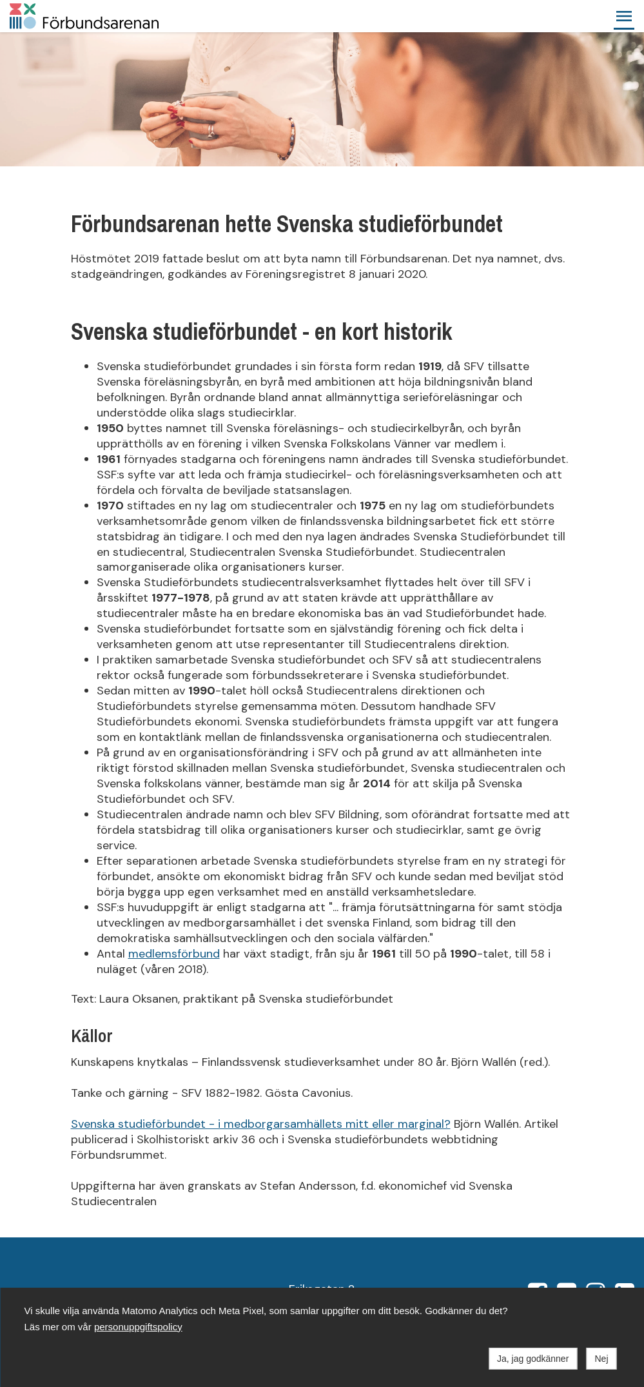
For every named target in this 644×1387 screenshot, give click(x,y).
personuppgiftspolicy (138, 1326)
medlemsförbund (174, 953)
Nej (601, 1358)
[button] (624, 16)
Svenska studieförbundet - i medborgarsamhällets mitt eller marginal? (261, 1124)
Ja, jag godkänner (533, 1358)
